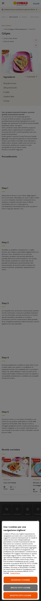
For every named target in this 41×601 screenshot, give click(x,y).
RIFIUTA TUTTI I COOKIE (20, 588)
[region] (20, 560)
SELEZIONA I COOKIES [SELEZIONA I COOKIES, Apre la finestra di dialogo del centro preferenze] (20, 580)
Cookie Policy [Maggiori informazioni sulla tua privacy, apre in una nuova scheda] (15, 573)
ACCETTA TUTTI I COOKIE (20, 595)
